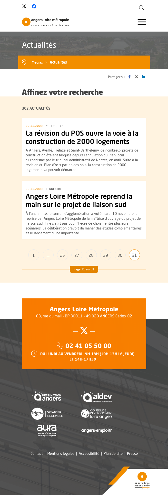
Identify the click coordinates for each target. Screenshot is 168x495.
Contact (36, 453)
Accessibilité (89, 453)
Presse (132, 453)
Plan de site (113, 453)
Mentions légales (60, 453)
